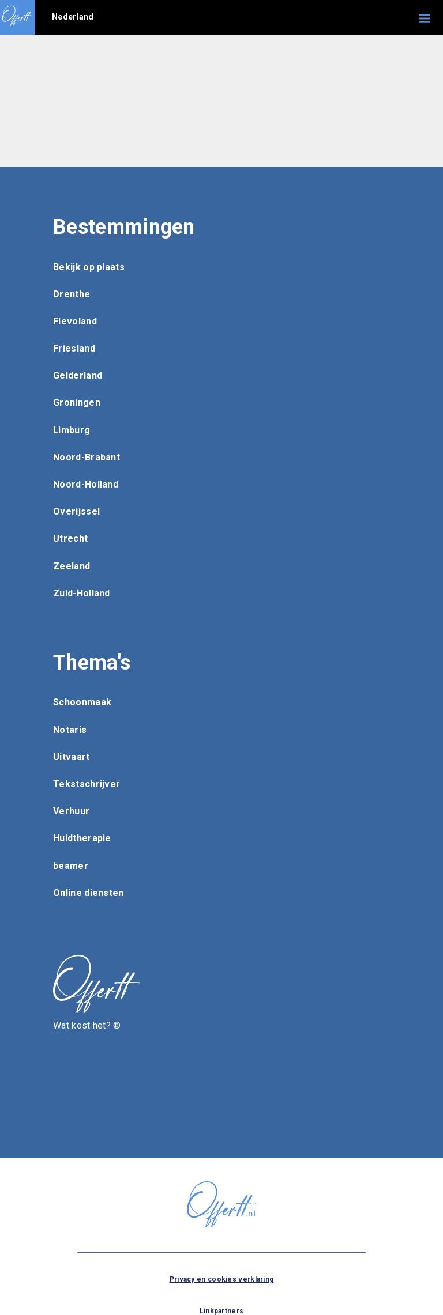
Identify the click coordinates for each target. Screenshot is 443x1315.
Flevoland (75, 321)
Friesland (74, 348)
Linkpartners (222, 1311)
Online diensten (88, 892)
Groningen (76, 402)
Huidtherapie (82, 838)
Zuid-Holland (81, 593)
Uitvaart (71, 756)
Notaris (70, 729)
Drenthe (71, 294)
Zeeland (71, 566)
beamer (70, 865)
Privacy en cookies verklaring (222, 1279)
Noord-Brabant (86, 457)
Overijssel (76, 511)
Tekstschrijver (86, 784)
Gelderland (77, 375)
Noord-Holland (85, 484)
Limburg (71, 430)
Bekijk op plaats (89, 267)
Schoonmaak (82, 702)
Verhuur (71, 811)
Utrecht (70, 538)
